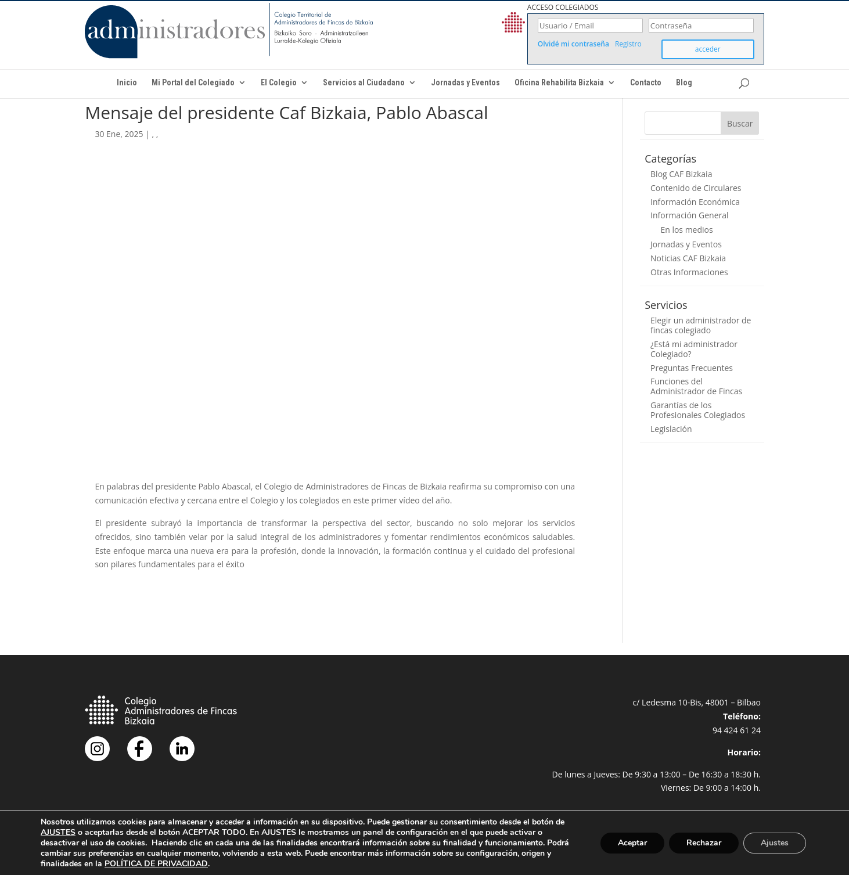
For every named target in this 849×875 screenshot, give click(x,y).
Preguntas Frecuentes (691, 367)
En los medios (686, 229)
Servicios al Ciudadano (364, 82)
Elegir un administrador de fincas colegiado (700, 325)
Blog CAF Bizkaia (681, 173)
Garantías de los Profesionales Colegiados (697, 409)
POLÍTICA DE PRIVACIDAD (156, 863)
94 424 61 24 (737, 730)
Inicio (127, 82)
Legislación (671, 428)
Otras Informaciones (689, 272)
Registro (628, 44)
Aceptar (632, 842)
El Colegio (279, 82)
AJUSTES (58, 832)
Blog (684, 82)
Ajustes (775, 842)
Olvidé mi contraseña (573, 44)
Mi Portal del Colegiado (193, 82)
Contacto (645, 82)
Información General (689, 215)
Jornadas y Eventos (465, 82)
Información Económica (695, 201)
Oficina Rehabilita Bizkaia (559, 82)
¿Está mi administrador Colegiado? (694, 349)
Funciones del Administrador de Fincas (696, 386)
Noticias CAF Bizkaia (688, 258)
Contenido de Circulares (695, 187)
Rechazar (703, 842)
